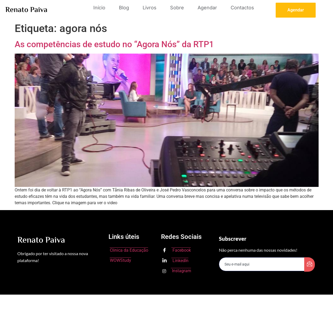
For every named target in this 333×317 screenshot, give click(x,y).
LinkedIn (175, 260)
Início (99, 7)
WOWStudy (120, 260)
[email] (262, 264)
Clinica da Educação (129, 250)
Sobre (177, 7)
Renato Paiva (26, 10)
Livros (150, 7)
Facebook (176, 250)
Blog (124, 7)
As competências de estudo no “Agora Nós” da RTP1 (114, 44)
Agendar (207, 7)
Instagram (176, 270)
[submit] (309, 264)
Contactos (242, 7)
